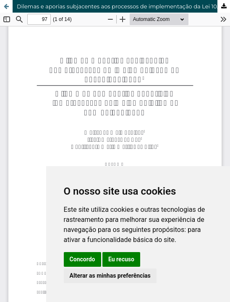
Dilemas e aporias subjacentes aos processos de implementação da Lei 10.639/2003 (123, 6)
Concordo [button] (82, 259)
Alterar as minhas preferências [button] (110, 275)
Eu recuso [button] (121, 259)
